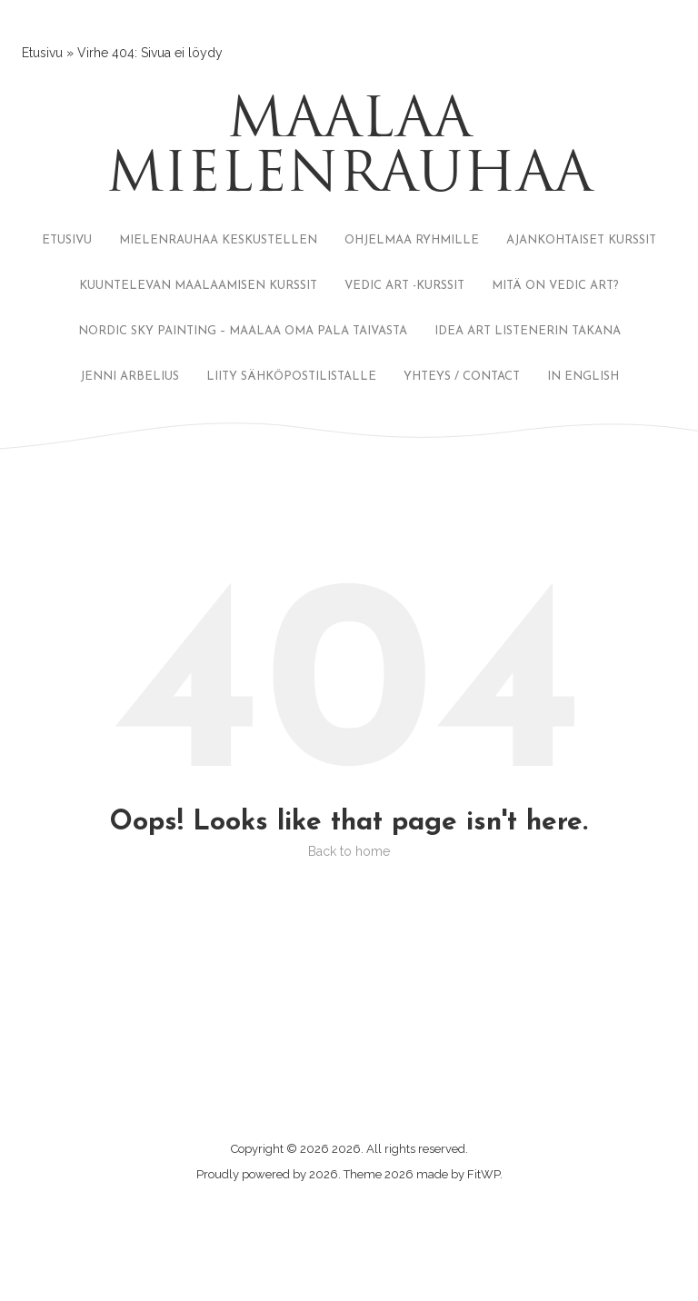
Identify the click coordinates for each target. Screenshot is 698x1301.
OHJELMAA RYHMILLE (411, 240)
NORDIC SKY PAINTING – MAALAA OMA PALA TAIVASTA (242, 331)
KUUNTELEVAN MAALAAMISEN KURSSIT (198, 286)
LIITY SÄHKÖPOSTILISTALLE (291, 376)
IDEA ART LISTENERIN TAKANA (527, 331)
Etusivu (42, 52)
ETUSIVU (67, 240)
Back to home (349, 851)
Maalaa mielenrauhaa (349, 149)
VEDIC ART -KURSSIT (404, 286)
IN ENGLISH (583, 376)
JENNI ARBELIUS (129, 376)
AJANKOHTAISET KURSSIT (581, 240)
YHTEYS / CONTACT (462, 376)
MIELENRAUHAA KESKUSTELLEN (218, 240)
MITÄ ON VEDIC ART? (555, 286)
